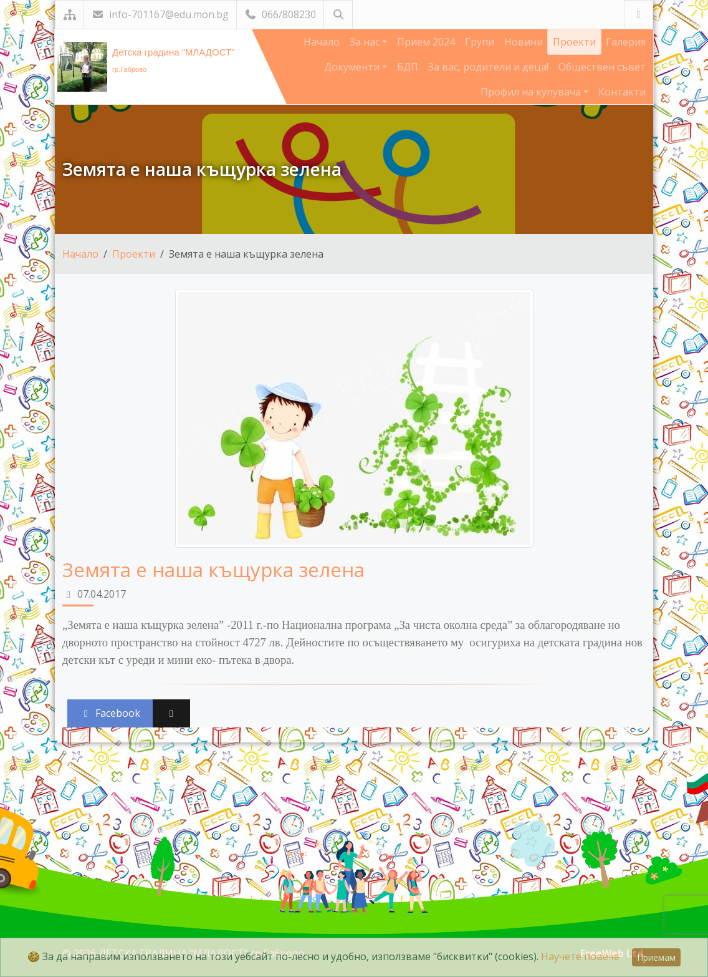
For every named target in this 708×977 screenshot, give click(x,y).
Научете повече (580, 956)
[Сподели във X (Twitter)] (171, 713)
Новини (523, 42)
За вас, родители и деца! (488, 67)
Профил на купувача (532, 92)
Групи (479, 42)
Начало (322, 42)
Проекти (574, 42)
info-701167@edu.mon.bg (160, 14)
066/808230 (280, 14)
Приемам (656, 957)
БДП (407, 67)
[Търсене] (338, 15)
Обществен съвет (602, 67)
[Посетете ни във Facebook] (638, 15)
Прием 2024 (426, 42)
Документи (353, 67)
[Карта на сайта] (69, 15)
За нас (366, 42)
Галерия (626, 42)
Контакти (622, 92)
